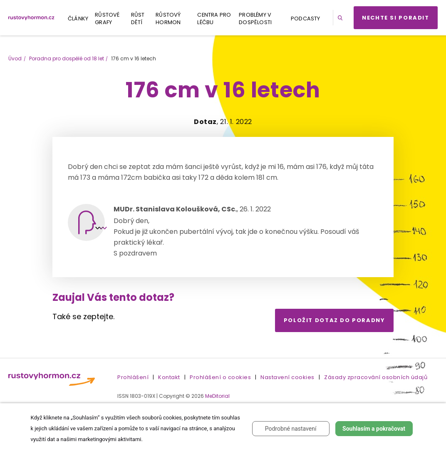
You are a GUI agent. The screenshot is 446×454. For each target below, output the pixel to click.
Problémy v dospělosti (255, 18)
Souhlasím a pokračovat (373, 428)
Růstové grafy (107, 18)
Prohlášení (133, 377)
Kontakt (169, 377)
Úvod (15, 58)
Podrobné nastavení (291, 428)
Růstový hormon (168, 18)
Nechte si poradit (395, 18)
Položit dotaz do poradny (334, 320)
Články (78, 18)
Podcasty (305, 18)
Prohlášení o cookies (220, 377)
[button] (341, 17)
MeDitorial (217, 395)
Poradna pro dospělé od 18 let (66, 58)
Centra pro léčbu (214, 18)
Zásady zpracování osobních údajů (375, 377)
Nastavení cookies (287, 377)
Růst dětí (138, 18)
